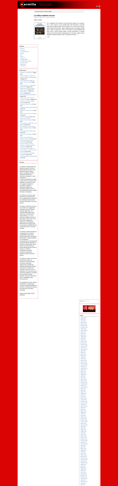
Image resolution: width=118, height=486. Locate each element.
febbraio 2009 (89, 355)
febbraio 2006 (89, 412)
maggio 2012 (89, 294)
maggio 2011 (89, 313)
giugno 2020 (89, 141)
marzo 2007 (88, 391)
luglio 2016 (88, 215)
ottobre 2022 (89, 97)
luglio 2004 (88, 442)
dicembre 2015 (89, 226)
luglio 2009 (88, 347)
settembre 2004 (89, 439)
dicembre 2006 (89, 396)
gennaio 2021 (89, 130)
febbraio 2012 (89, 298)
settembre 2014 (89, 250)
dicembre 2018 (89, 169)
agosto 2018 (89, 175)
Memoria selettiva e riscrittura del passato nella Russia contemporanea (26, 43)
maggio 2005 (89, 426)
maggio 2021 (89, 123)
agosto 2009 (89, 346)
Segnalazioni (23, 30)
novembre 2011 (89, 303)
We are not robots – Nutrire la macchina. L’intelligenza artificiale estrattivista (26, 127)
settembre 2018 (89, 174)
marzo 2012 (88, 297)
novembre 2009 (89, 341)
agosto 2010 (89, 327)
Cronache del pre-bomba (25, 27)
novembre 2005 (89, 417)
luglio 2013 (88, 272)
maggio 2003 (89, 464)
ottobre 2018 (89, 172)
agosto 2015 (89, 232)
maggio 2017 (89, 199)
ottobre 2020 (89, 134)
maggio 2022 (89, 104)
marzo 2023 (88, 89)
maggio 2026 (89, 29)
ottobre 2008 (89, 361)
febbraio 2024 (89, 71)
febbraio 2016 (89, 223)
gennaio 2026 (89, 35)
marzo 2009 (88, 354)
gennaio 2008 (89, 376)
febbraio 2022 (89, 109)
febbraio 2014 (89, 261)
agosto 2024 (89, 62)
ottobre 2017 (89, 191)
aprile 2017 (88, 201)
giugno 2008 (89, 368)
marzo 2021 (88, 127)
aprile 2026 (88, 30)
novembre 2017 (89, 190)
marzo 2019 (88, 164)
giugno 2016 (89, 216)
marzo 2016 (88, 221)
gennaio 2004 (89, 451)
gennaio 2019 (89, 168)
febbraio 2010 (89, 336)
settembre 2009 (89, 344)
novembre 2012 (89, 284)
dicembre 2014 (89, 245)
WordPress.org (89, 482)
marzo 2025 (88, 51)
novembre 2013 (89, 265)
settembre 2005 (89, 420)
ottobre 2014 (89, 248)
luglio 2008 (88, 366)
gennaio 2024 (89, 73)
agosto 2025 (89, 43)
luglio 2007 (88, 385)
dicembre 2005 (89, 415)
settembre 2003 (89, 458)
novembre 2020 (89, 133)
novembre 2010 (89, 322)
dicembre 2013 (89, 264)
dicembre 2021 (89, 112)
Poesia (21, 22)
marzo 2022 (88, 108)
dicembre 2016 (89, 207)
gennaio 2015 (89, 243)
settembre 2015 (89, 231)
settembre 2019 (89, 155)
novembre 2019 (89, 152)
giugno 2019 (89, 160)
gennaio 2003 (89, 470)
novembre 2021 (89, 114)
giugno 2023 (89, 84)
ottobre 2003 (89, 456)
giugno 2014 (89, 254)
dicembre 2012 (89, 283)
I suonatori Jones (24, 28)
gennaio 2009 (89, 357)
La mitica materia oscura (45, 16)
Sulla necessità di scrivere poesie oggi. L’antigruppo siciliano (26, 106)
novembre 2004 (89, 436)
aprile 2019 (88, 163)
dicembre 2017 (89, 188)
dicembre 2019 (89, 150)
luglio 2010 (88, 328)
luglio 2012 (88, 290)
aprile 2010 (88, 333)
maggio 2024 (89, 67)
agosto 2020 (89, 138)
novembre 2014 (89, 246)
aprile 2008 (88, 371)
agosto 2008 (89, 365)
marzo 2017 (88, 202)
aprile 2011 (88, 314)
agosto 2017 (89, 194)
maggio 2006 (89, 407)
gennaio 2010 (89, 338)
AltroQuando (23, 32)
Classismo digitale (24, 92)
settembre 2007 (89, 382)
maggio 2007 (89, 388)
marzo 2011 (88, 316)
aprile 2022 (88, 106)
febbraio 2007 (89, 393)
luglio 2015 (88, 234)
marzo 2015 (88, 240)
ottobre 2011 (89, 305)
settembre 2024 (89, 60)
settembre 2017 (89, 193)
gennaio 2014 (89, 262)
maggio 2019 (89, 161)
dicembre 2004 (89, 434)
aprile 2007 (88, 390)
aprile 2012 (88, 295)
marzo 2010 (88, 335)
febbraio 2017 (89, 204)
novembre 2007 (89, 379)
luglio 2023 (88, 82)
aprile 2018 (88, 182)
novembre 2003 (89, 454)
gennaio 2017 (89, 205)
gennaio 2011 (89, 319)
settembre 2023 (89, 79)
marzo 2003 (88, 467)
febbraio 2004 (89, 450)
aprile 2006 (88, 409)
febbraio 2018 (89, 185)
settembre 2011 (89, 306)
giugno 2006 (89, 406)
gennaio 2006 (89, 413)
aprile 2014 (88, 257)
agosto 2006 (89, 402)
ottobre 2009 (89, 343)
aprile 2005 (88, 428)
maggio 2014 (89, 256)
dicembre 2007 (89, 377)
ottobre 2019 (89, 153)
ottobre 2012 (89, 286)
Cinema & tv (23, 24)
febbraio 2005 (89, 431)
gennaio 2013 (89, 281)
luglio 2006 (88, 404)
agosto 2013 (89, 270)
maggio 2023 (89, 86)
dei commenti (90, 480)
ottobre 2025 (89, 40)
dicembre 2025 (89, 37)
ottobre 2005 (89, 418)
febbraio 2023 (89, 90)
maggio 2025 (89, 48)
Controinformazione (24, 17)
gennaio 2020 (89, 149)
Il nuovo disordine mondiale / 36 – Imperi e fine (26, 50)
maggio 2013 (89, 275)
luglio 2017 (88, 196)
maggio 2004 (89, 445)
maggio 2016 (89, 218)
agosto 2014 (89, 251)
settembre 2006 (89, 401)
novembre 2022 (89, 95)
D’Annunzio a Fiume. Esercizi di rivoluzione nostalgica (25, 72)
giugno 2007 (89, 387)
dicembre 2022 (89, 93)
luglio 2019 (88, 158)
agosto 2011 (89, 308)
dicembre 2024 (89, 56)
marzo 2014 (88, 259)
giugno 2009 (89, 349)
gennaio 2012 (89, 300)
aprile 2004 (88, 447)
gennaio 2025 (89, 54)
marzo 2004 (88, 448)
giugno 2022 (89, 103)
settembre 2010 (89, 325)
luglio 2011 (88, 309)
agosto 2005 (89, 421)
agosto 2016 (89, 213)
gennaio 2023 (89, 92)
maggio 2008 (89, 369)
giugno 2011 (89, 311)
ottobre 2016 (89, 210)
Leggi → (50, 38)
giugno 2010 (89, 330)
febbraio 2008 (89, 374)
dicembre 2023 (89, 75)
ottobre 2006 (89, 399)
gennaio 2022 (89, 111)
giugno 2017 (89, 197)
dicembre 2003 (89, 453)
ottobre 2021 (89, 116)
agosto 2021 (89, 119)
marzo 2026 (88, 32)
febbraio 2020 (89, 147)
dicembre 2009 (89, 339)
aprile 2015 (88, 238)
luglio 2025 (88, 45)
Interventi (22, 14)
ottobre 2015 (89, 229)
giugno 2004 (89, 443)
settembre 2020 (89, 136)
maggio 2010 (89, 331)
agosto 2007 (89, 384)
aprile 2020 (88, 144)
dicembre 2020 (89, 131)
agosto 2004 (89, 440)
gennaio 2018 (89, 186)
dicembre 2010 (89, 320)
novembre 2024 (89, 57)
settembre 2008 (89, 363)
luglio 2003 (88, 461)
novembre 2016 (89, 209)
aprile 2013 (88, 276)
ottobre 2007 (89, 380)
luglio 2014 (88, 253)
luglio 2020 (88, 139)
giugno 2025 (89, 46)
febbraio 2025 (89, 52)
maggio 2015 (89, 237)
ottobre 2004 (89, 437)
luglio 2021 (88, 120)
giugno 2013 (89, 273)
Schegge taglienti (24, 25)
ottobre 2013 (89, 267)
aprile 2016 (88, 220)
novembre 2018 (89, 171)
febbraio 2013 (89, 279)
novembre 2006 (89, 398)
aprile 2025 (88, 49)
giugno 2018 (89, 179)
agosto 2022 (89, 100)
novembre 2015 (89, 227)
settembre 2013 (89, 268)
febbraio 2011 (89, 317)
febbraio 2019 (89, 166)
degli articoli (90, 479)
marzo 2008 (88, 372)
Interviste (22, 19)
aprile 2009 (88, 352)
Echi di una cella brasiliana (26, 112)
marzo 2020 (88, 145)
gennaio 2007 (89, 395)
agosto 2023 (89, 81)
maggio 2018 (89, 180)
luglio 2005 (88, 423)
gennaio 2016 (89, 224)
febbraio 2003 (89, 469)
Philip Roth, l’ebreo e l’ (26, 79)
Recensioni (22, 16)
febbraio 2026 (89, 34)
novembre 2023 (89, 76)
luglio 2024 (88, 63)
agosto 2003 (89, 459)
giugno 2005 (89, 424)
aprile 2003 (88, 465)
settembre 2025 (89, 41)
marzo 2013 (88, 278)
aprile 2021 (88, 125)
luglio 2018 (88, 177)
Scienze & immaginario (51, 17)
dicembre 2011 (89, 302)
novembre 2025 (89, 38)
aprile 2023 (88, 87)
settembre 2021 (89, 117)
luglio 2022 (88, 101)
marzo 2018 (88, 183)
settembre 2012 (89, 287)
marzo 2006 (88, 410)
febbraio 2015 (89, 242)
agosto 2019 (89, 156)
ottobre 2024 (89, 59)
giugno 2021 (89, 122)
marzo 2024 (88, 70)
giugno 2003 (89, 462)
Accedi (87, 477)
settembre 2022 (89, 98)
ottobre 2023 (89, 78)
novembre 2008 (89, 360)
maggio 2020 (89, 142)
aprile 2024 (88, 68)
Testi (21, 20)
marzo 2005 (88, 429)
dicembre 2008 (89, 358)
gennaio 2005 (89, 432)
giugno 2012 (89, 292)
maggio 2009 (89, 350)
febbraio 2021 (89, 128)
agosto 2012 (89, 289)
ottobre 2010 (89, 324)
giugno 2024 (89, 65)
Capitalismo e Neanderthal (26, 38)
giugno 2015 (89, 235)
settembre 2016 (89, 212)
